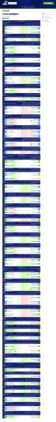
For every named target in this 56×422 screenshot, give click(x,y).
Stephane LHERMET (34, 369)
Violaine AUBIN (35, 144)
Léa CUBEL (36, 162)
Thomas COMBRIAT (34, 160)
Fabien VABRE (9, 360)
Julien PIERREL (10, 121)
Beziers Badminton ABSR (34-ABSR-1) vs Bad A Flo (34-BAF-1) (21, 117)
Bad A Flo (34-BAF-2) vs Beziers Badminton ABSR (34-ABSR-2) (21, 75)
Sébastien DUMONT (34, 228)
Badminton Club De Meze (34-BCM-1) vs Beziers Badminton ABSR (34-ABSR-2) (21, 381)
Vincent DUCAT (10, 237)
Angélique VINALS (34, 220)
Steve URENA (35, 52)
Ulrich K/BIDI (9, 201)
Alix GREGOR (9, 289)
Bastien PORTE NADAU (33, 90)
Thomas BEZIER (35, 175)
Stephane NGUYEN (10, 112)
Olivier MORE (35, 60)
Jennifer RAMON (10, 338)
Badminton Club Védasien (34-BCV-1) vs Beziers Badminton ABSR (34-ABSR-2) (21, 217)
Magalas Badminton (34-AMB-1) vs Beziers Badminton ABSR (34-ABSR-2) (21, 308)
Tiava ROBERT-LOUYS (11, 108)
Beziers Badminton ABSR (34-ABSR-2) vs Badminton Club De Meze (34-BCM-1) (21, 320)
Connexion (48, 3)
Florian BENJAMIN (34, 27)
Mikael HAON (35, 209)
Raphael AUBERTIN (34, 322)
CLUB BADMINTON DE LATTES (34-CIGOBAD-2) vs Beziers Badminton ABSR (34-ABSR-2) (21, 235)
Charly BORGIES (35, 143)
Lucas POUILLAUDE (34, 346)
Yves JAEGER (9, 285)
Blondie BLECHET (34, 331)
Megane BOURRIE (10, 144)
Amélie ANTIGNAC (10, 40)
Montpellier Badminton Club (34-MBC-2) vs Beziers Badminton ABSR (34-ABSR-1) (21, 294)
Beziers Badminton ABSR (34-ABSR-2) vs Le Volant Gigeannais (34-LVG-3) (21, 367)
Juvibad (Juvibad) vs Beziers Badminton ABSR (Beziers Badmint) (21, 271)
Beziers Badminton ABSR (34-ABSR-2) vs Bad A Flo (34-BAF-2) (21, 44)
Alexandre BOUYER (10, 283)
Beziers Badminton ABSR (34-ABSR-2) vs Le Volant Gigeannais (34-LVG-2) (21, 87)
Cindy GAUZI (9, 311)
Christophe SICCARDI (11, 239)
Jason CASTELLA (10, 241)
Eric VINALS (9, 175)
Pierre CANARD (10, 107)
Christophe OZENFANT (33, 337)
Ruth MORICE (35, 303)
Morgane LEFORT (34, 124)
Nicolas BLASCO (10, 26)
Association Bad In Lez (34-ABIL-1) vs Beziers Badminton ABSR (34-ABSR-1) (21, 128)
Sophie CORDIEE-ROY (34, 338)
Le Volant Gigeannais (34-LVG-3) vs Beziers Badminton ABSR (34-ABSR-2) (21, 388)
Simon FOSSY (9, 135)
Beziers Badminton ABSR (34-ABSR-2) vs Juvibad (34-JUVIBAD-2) (21, 66)
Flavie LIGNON (35, 48)
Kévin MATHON (10, 398)
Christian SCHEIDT (10, 359)
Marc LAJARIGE (10, 187)
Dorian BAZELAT (34, 81)
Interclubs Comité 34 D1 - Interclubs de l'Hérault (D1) (29, 280)
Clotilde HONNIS (35, 108)
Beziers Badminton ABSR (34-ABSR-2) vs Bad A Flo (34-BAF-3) (21, 335)
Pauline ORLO (9, 274)
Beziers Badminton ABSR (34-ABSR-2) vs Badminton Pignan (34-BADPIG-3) (21, 57)
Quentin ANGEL (10, 297)
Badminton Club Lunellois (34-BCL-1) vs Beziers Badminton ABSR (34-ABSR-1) (21, 150)
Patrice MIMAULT (10, 272)
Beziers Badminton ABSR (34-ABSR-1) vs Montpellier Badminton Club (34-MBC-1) (21, 141)
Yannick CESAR (35, 226)
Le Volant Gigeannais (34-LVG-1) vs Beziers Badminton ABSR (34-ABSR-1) (21, 105)
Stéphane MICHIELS (11, 309)
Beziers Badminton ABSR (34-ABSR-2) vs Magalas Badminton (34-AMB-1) (21, 343)
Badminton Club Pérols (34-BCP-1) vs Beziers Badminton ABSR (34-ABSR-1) (21, 282)
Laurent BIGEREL (10, 383)
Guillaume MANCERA (11, 277)
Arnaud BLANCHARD (34, 323)
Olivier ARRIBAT (35, 173)
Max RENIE (9, 131)
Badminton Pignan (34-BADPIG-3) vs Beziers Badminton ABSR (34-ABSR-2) (21, 96)
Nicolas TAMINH (35, 29)
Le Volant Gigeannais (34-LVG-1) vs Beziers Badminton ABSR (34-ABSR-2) (21, 257)
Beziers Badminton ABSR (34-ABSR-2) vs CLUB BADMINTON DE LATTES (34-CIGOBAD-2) (21, 171)
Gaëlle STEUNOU (34, 351)
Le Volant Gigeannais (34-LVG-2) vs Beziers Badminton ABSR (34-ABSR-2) (21, 37)
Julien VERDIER (35, 121)
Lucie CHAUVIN (10, 303)
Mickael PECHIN (10, 315)
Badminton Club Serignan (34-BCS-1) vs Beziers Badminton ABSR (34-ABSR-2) (21, 25)
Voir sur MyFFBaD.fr (46, 21)
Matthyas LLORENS (11, 81)
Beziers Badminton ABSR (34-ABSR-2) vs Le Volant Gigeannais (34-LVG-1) (21, 206)
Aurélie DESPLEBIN (34, 417)
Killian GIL (9, 136)
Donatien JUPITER (10, 151)
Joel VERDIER (35, 119)
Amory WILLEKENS (10, 38)
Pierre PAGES (35, 122)
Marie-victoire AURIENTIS (33, 274)
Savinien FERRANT (10, 186)
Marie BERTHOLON (11, 162)
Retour (6, 10)
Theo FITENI (35, 69)
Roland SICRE (35, 391)
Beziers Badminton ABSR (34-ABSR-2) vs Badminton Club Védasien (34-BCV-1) (21, 159)
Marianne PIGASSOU (11, 260)
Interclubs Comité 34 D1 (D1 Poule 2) (32, 23)
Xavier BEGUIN (10, 390)
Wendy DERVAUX (34, 40)
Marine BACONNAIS (11, 132)
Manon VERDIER (35, 409)
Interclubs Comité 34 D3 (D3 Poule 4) (32, 365)
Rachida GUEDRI (10, 153)
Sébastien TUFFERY (34, 47)
